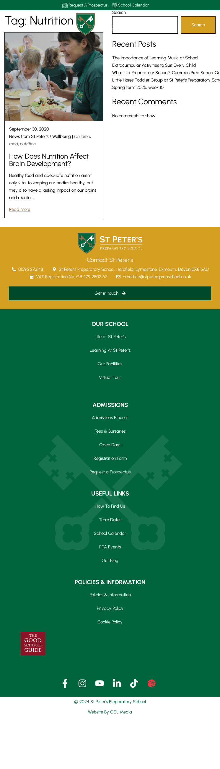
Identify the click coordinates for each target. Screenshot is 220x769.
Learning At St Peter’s (110, 350)
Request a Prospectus (110, 472)
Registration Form (110, 458)
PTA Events (110, 547)
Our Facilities (110, 363)
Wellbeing (61, 136)
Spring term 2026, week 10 (138, 87)
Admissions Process (110, 417)
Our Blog (110, 560)
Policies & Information (110, 594)
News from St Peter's (28, 136)
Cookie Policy (110, 622)
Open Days (110, 444)
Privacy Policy (110, 608)
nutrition (28, 143)
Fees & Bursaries (110, 431)
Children (82, 136)
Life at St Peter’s (110, 336)
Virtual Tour (110, 377)
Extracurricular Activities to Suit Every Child (154, 65)
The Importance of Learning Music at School (155, 58)
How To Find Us (110, 506)
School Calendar (130, 5)
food (13, 143)
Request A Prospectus (84, 5)
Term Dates (110, 519)
